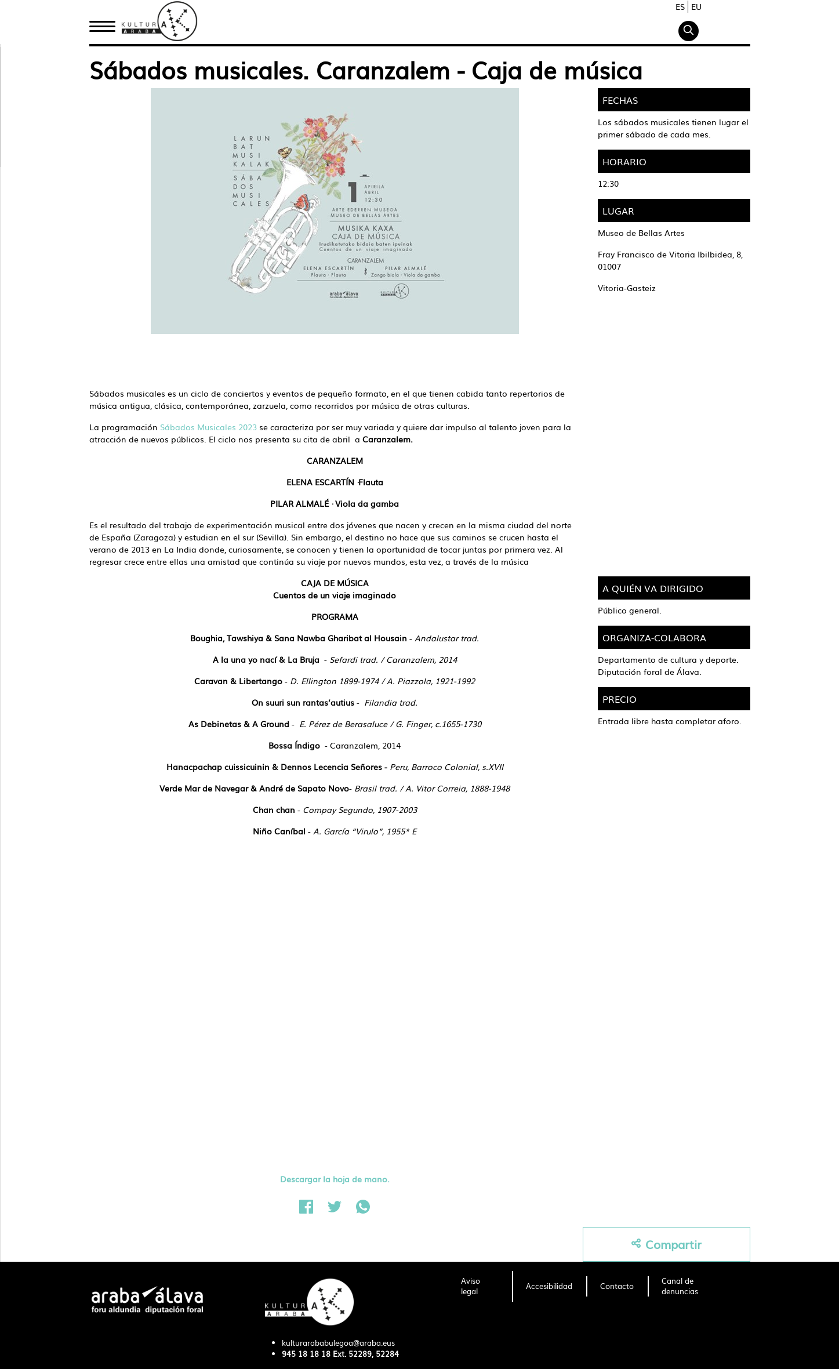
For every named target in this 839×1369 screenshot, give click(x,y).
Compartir (666, 1244)
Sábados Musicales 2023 (208, 427)
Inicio (102, 25)
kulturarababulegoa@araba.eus (338, 1342)
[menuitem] (480, 1286)
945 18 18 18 (306, 1353)
